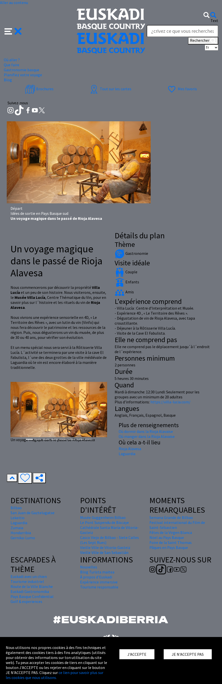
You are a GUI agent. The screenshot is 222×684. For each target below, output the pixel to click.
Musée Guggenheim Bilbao (103, 517)
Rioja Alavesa (130, 448)
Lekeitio (18, 517)
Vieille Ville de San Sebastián (104, 552)
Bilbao (16, 507)
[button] (13, 30)
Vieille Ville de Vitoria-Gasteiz (105, 547)
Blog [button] (8, 79)
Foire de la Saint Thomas (170, 542)
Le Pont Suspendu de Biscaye (104, 522)
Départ (17, 208)
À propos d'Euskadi (96, 576)
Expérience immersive (99, 581)
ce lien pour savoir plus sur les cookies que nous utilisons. (54, 675)
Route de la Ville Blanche (32, 586)
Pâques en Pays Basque (168, 547)
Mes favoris (182, 88)
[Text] (182, 31)
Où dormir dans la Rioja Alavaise (146, 431)
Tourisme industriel (27, 581)
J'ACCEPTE (136, 654)
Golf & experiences (26, 601)
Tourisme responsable (99, 586)
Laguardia (127, 453)
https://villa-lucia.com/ (170, 401)
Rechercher (203, 41)
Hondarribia (21, 532)
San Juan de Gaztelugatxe (33, 512)
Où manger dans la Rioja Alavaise (147, 436)
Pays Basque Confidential (32, 596)
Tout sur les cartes (110, 88)
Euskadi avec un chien (29, 576)
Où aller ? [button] (12, 59)
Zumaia (17, 527)
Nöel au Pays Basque (166, 537)
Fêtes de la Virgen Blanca (170, 532)
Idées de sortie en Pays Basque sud (39, 213)
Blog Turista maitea (97, 571)
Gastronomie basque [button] (21, 69)
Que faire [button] (11, 64)
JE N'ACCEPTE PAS (188, 654)
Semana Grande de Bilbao (171, 517)
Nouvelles (88, 566)
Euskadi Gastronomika (30, 591)
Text (214, 20)
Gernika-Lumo (23, 537)
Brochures (39, 88)
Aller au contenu (14, 2)
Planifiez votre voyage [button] (23, 74)
